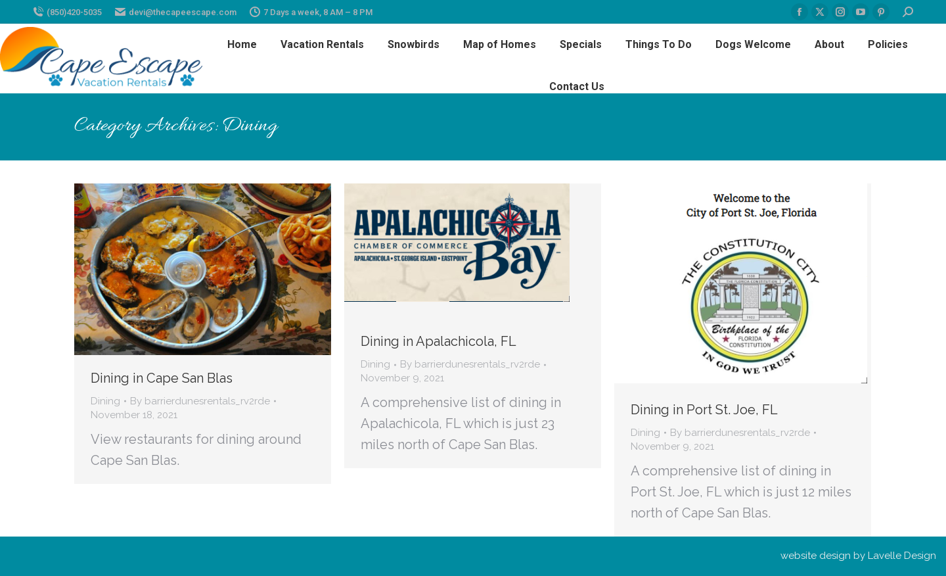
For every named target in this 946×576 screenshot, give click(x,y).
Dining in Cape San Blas (162, 378)
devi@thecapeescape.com (175, 12)
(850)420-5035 (67, 12)
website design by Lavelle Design (858, 556)
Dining (105, 401)
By (200, 401)
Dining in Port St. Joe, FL (704, 410)
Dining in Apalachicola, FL (438, 341)
